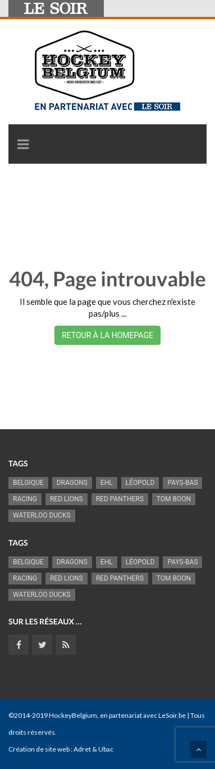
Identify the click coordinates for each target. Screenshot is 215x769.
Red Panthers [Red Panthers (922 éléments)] (120, 499)
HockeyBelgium (73, 715)
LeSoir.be (172, 715)
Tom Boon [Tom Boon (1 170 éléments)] (174, 499)
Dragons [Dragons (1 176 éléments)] (72, 483)
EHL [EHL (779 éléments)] (106, 483)
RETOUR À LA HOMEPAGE (107, 335)
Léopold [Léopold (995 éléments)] (140, 483)
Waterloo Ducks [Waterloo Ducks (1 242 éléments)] (42, 515)
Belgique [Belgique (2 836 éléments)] (28, 483)
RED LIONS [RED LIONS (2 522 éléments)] (66, 499)
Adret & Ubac (93, 749)
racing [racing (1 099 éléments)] (25, 499)
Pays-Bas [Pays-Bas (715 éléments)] (182, 483)
